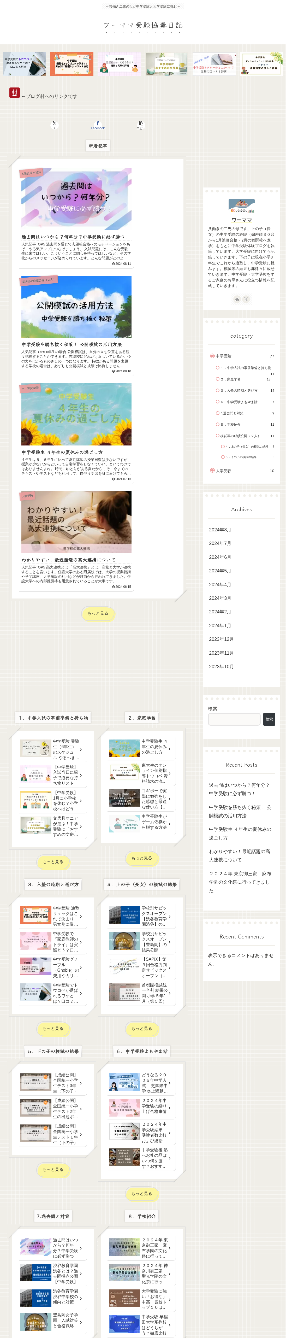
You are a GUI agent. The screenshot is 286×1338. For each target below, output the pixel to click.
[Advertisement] (97, 418)
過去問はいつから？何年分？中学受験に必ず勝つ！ (239, 790)
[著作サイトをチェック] (237, 299)
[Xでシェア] (68, 126)
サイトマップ (212, 1322)
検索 (212, 709)
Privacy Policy (267, 1322)
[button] (128, 126)
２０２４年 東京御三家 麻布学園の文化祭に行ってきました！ (240, 883)
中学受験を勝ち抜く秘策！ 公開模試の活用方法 (240, 812)
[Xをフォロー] (246, 299)
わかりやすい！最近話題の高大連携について (239, 856)
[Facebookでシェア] (98, 126)
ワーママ (241, 221)
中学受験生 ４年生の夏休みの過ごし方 (240, 834)
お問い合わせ (240, 1322)
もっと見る (97, 374)
